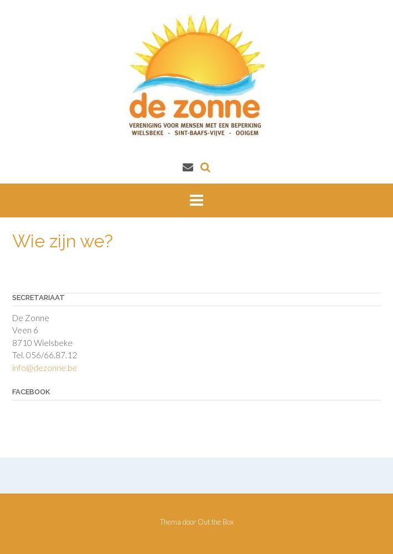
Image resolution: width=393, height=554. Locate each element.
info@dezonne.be (44, 368)
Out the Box (216, 521)
